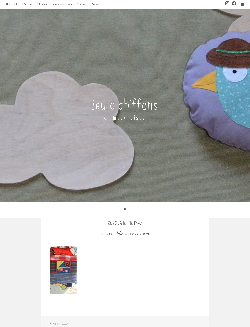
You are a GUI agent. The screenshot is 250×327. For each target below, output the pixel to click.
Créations (26, 4)
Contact (96, 4)
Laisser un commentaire (136, 234)
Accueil (11, 4)
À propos (82, 4)
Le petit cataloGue (62, 4)
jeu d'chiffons (125, 103)
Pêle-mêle (42, 4)
